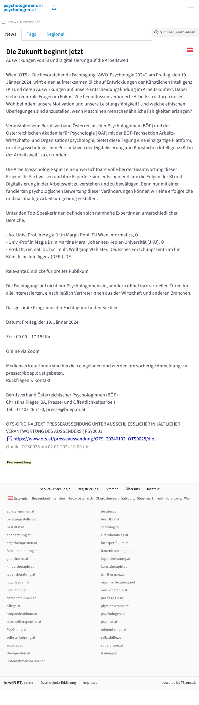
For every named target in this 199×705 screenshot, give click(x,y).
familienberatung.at (22, 550)
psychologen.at (113, 613)
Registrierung (88, 489)
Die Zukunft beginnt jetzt (44, 51)
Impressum (92, 682)
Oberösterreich (107, 498)
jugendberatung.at (115, 558)
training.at (109, 653)
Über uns (133, 489)
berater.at (108, 511)
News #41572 (30, 22)
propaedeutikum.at (22, 613)
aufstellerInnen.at (20, 511)
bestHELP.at (110, 519)
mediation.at (17, 590)
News (13, 22)
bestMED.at (15, 527)
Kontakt (153, 489)
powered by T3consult (179, 682)
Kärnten (59, 498)
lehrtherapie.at (112, 574)
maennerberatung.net (118, 582)
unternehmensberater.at (26, 661)
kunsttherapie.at (114, 566)
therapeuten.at (18, 653)
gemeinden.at (17, 558)
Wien (188, 498)
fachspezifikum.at (115, 543)
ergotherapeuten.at (22, 543)
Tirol (159, 498)
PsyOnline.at (16, 629)
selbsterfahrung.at (21, 637)
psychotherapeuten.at (24, 621)
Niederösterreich (80, 498)
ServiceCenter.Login (55, 489)
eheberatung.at (19, 535)
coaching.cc (110, 527)
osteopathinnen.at (21, 598)
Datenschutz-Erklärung (58, 682)
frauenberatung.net (116, 550)
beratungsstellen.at (22, 519)
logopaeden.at (18, 582)
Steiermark (145, 498)
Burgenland (41, 498)
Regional (55, 34)
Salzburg (128, 498)
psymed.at (109, 621)
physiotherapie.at (115, 606)
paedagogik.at (112, 598)
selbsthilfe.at (111, 637)
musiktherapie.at (114, 590)
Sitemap (112, 489)
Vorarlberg (174, 498)
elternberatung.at (114, 535)
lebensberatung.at (21, 574)
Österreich (18, 498)
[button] (191, 8)
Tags (31, 34)
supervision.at (112, 645)
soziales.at (15, 645)
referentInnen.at (113, 629)
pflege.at (13, 606)
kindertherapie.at (20, 566)
